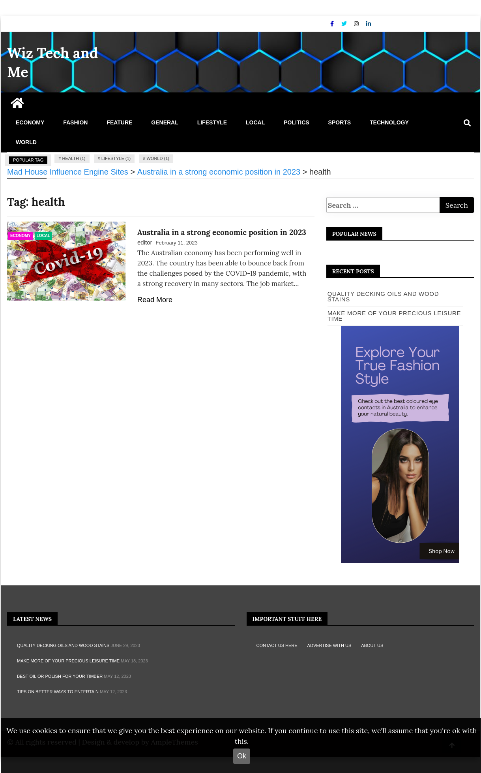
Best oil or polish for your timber (60, 676)
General (164, 122)
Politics (296, 122)
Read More (154, 300)
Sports (339, 122)
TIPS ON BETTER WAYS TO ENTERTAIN (58, 691)
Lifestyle (212, 122)
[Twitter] (344, 24)
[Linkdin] (368, 24)
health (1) (73, 158)
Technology (389, 122)
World (26, 142)
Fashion (75, 122)
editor (144, 242)
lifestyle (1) (116, 158)
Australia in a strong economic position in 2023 (221, 232)
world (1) (157, 158)
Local (255, 122)
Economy (30, 122)
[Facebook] (332, 24)
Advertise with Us (329, 645)
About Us (372, 645)
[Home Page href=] (17, 105)
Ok (241, 756)
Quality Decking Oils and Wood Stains (383, 296)
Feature (119, 122)
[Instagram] (357, 24)
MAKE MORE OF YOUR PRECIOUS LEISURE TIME (68, 660)
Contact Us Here (277, 645)
